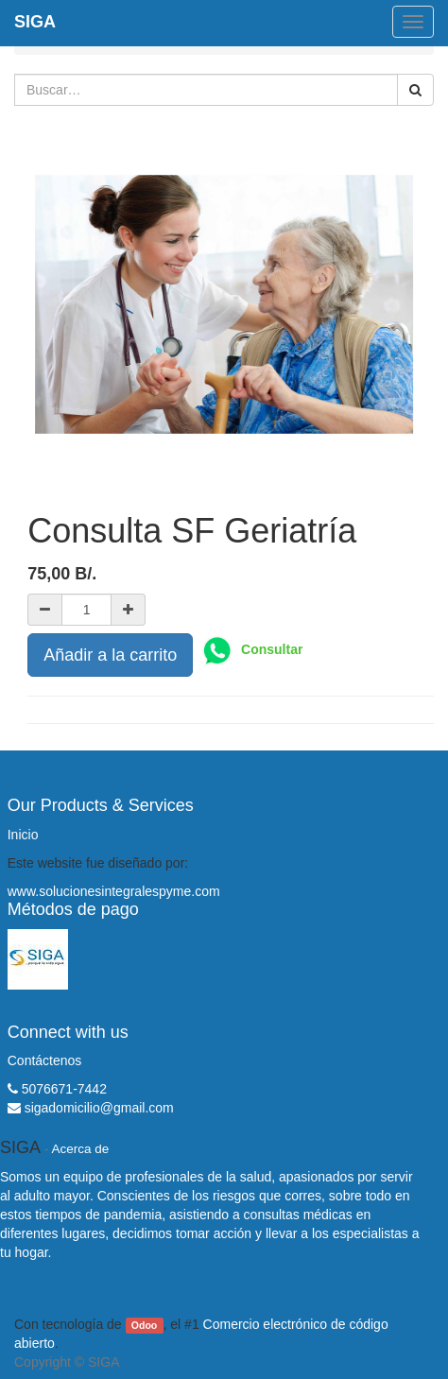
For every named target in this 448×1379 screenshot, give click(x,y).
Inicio (23, 834)
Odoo (144, 1325)
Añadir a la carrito (110, 655)
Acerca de (81, 1149)
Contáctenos (45, 1060)
